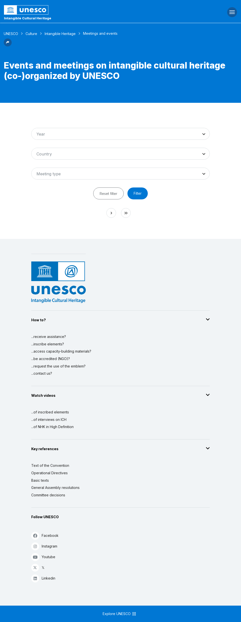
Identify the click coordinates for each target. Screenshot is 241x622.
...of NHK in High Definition (52, 427)
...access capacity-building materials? (61, 351)
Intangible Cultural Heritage (27, 18)
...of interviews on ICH (48, 419)
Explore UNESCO (120, 613)
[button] (8, 44)
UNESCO (11, 34)
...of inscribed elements (50, 412)
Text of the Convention (50, 465)
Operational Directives (49, 473)
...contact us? (41, 373)
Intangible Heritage (60, 34)
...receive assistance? (48, 336)
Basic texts (40, 480)
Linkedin (43, 578)
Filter (138, 193)
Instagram (44, 546)
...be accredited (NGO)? (50, 359)
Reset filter (108, 193)
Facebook (45, 535)
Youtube (43, 557)
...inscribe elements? (47, 344)
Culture (31, 34)
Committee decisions (48, 495)
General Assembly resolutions (55, 487)
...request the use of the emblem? (58, 366)
